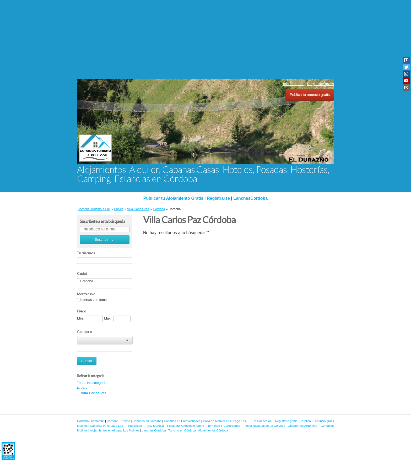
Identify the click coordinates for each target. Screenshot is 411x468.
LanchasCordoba (250, 198)
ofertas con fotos (94, 300)
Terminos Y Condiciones (224, 425)
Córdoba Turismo (118, 421)
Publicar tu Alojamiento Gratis (173, 198)
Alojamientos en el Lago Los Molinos (114, 430)
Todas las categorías (92, 383)
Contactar (327, 425)
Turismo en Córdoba (182, 430)
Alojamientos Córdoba (213, 430)
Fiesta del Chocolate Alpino (185, 425)
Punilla (82, 388)
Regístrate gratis (320, 84)
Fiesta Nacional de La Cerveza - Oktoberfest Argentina (280, 425)
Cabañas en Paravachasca (182, 421)
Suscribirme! (105, 239)
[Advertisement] (205, 39)
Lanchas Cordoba (154, 430)
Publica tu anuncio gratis (310, 94)
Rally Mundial (154, 425)
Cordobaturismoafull (90, 421)
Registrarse (218, 198)
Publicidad (135, 425)
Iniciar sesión (294, 84)
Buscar (86, 361)
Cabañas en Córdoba (147, 421)
